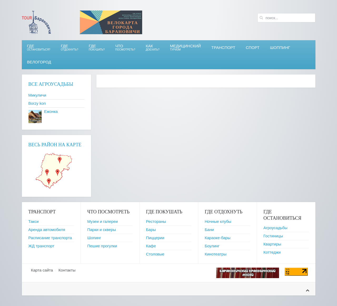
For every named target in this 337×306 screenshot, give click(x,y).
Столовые (155, 254)
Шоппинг (280, 47)
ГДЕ (69, 47)
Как (153, 47)
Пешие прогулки (102, 246)
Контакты (67, 270)
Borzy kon (37, 103)
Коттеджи (272, 252)
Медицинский (185, 47)
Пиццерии (155, 237)
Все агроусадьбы (50, 84)
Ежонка (51, 111)
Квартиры (272, 244)
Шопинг (94, 237)
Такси (33, 221)
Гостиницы (273, 236)
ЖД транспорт (41, 246)
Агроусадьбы (276, 227)
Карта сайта (42, 270)
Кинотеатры (215, 254)
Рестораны (156, 221)
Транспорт (223, 47)
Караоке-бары (218, 237)
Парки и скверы (101, 229)
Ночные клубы (218, 221)
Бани (209, 229)
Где (38, 47)
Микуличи (37, 95)
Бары (151, 229)
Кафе (151, 246)
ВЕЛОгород (39, 62)
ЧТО (125, 47)
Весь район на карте (55, 144)
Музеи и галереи (102, 221)
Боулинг (212, 246)
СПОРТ (253, 47)
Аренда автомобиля (46, 229)
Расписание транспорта (50, 237)
